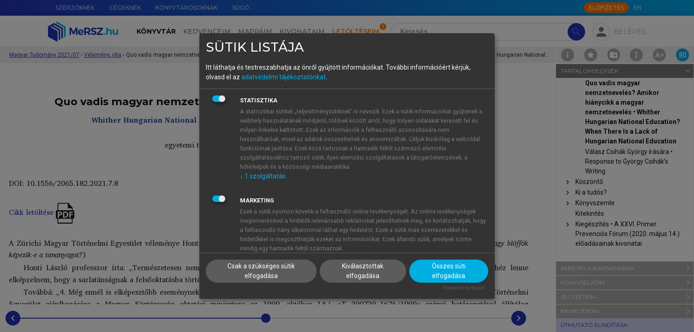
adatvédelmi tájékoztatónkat (283, 77)
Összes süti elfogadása (449, 270)
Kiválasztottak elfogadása (362, 270)
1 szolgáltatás (263, 176)
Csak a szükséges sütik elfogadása (261, 270)
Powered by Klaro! (464, 288)
